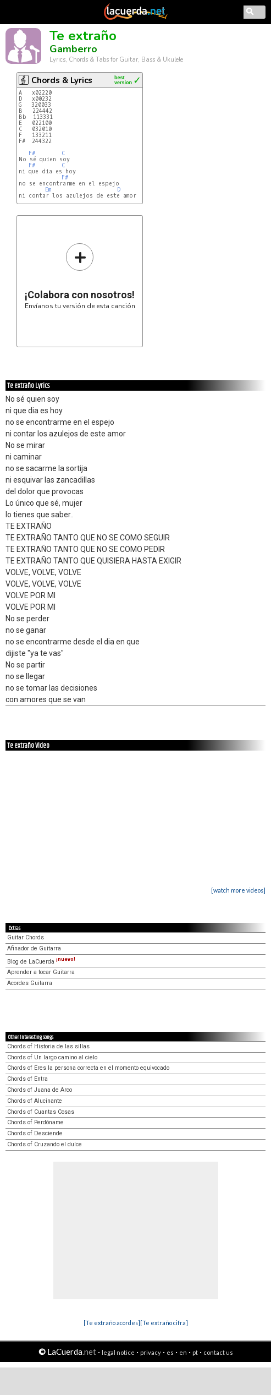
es (170, 1352)
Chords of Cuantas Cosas (40, 1111)
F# (32, 153)
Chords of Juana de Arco (39, 1089)
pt (195, 1352)
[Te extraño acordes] (112, 1322)
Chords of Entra (27, 1078)
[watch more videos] (238, 890)
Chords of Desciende (35, 1133)
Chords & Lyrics (61, 80)
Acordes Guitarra (29, 983)
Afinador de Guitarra (34, 948)
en (183, 1352)
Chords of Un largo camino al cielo (52, 1057)
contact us (218, 1352)
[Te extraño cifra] (164, 1322)
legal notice (118, 1352)
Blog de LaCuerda (41, 961)
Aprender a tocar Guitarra (41, 972)
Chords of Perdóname (35, 1122)
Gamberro (73, 49)
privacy (150, 1352)
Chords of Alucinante (34, 1100)
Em (48, 189)
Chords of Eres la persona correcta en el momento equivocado (88, 1067)
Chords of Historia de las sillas (48, 1046)
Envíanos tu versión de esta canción (80, 276)
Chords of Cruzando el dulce (44, 1144)
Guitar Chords (25, 937)
